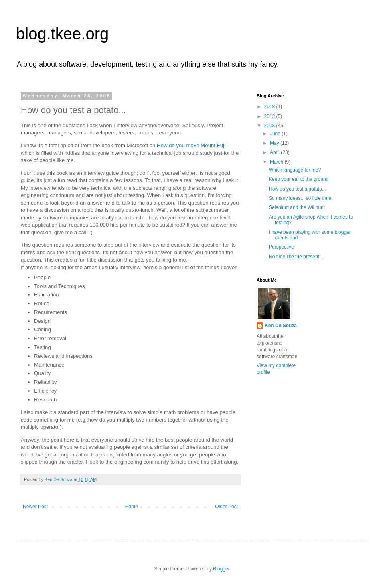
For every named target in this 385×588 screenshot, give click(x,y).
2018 (270, 106)
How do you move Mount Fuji (191, 145)
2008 (270, 125)
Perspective (281, 247)
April (275, 152)
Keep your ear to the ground (298, 179)
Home (131, 506)
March (277, 162)
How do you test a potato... (297, 189)
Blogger (221, 569)
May (275, 143)
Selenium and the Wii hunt (297, 207)
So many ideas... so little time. (300, 198)
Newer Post (35, 506)
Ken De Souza (281, 325)
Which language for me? (295, 170)
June (276, 133)
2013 (270, 116)
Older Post (226, 506)
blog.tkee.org (62, 34)
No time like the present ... (296, 257)
